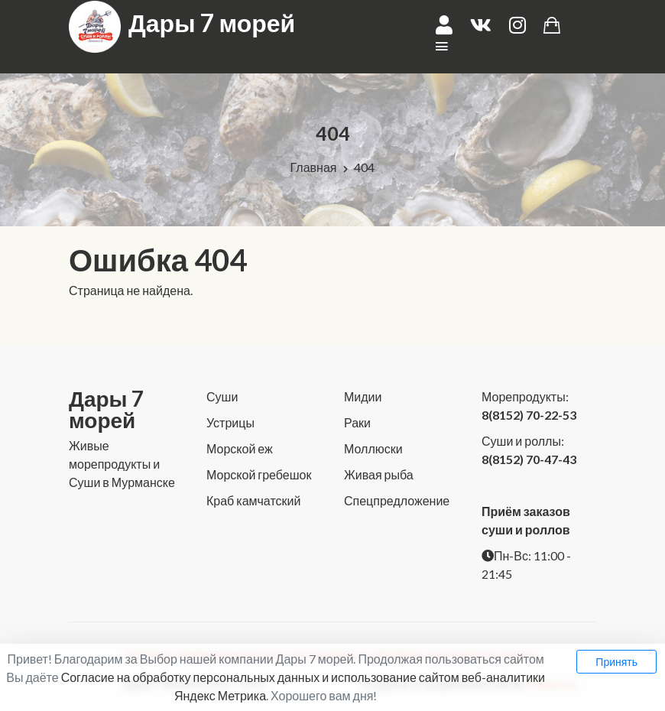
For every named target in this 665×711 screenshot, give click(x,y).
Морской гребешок (258, 474)
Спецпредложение (396, 500)
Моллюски (373, 448)
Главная (313, 167)
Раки (357, 422)
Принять (616, 661)
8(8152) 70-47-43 (529, 459)
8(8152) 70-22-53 (529, 414)
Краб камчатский (253, 500)
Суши (222, 396)
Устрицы (230, 422)
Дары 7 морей (211, 22)
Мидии (362, 396)
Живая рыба (379, 474)
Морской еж (239, 448)
